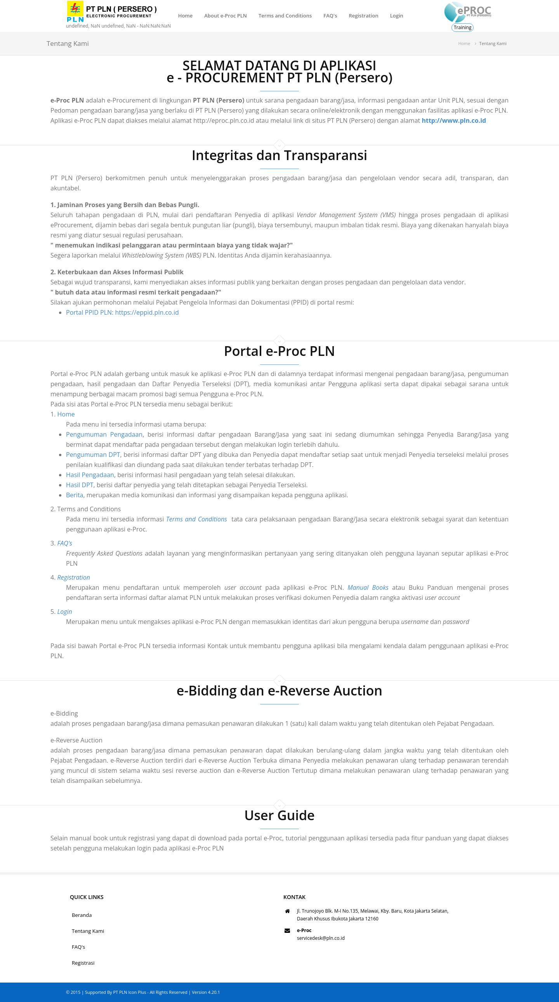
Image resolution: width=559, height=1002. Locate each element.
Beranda (82, 914)
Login (396, 15)
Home (185, 15)
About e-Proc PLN (225, 15)
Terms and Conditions (285, 15)
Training (462, 27)
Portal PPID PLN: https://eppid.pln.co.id (122, 312)
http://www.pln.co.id (454, 120)
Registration (363, 15)
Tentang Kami (88, 930)
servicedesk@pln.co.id (321, 938)
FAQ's (330, 15)
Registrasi (83, 962)
